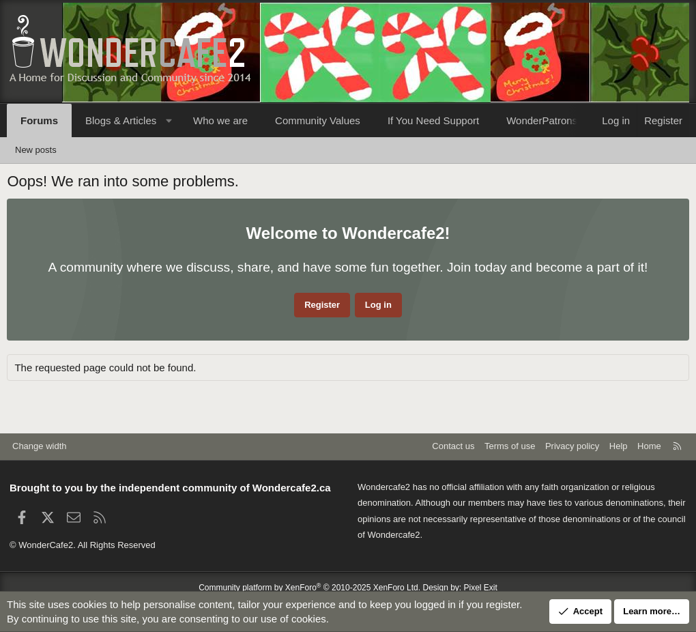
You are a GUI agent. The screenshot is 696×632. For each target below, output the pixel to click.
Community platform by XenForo (309, 587)
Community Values (317, 120)
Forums (39, 120)
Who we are (220, 120)
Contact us (453, 446)
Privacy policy (572, 446)
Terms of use (509, 446)
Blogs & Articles (120, 120)
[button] (168, 120)
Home (649, 446)
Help (618, 446)
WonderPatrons (541, 120)
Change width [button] (39, 446)
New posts (36, 150)
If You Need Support (433, 120)
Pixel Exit (480, 587)
